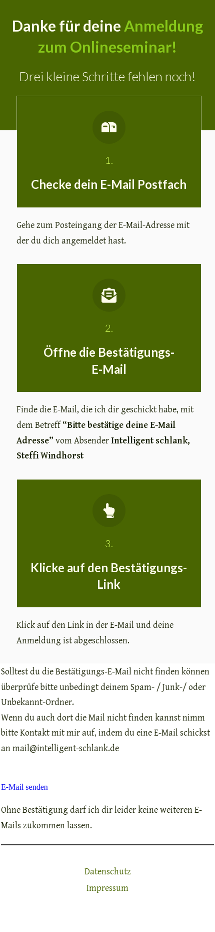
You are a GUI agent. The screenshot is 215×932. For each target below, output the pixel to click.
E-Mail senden (24, 787)
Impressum (107, 888)
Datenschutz (107, 871)
